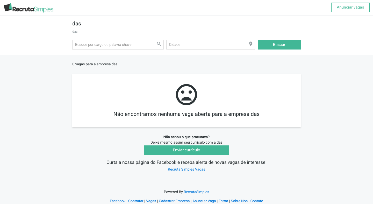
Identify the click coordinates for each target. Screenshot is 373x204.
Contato (256, 201)
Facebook (118, 201)
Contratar (135, 201)
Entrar (223, 201)
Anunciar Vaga (204, 201)
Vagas (151, 201)
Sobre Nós (239, 201)
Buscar (279, 44)
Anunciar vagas (350, 7)
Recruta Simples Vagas (186, 169)
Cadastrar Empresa (174, 201)
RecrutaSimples (196, 192)
